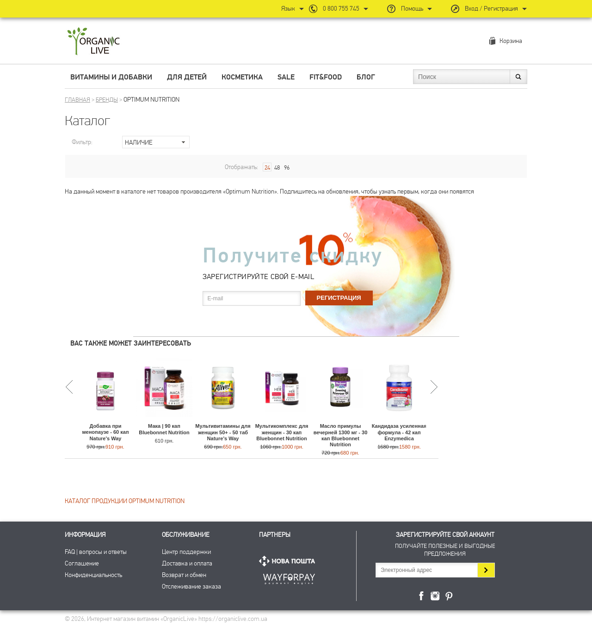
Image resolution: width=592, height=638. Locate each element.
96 (287, 167)
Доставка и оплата (187, 563)
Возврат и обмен (184, 575)
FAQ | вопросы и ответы (96, 552)
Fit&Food (325, 77)
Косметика (242, 77)
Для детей (187, 77)
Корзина (511, 41)
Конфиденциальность (93, 575)
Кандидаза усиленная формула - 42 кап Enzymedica (399, 432)
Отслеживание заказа (191, 586)
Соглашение (82, 563)
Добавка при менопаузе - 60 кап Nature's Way (105, 432)
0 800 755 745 (341, 8)
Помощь (412, 8)
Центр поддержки (186, 552)
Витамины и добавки (111, 77)
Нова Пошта (289, 561)
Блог (366, 77)
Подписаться (485, 570)
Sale (286, 77)
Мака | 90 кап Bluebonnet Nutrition (164, 429)
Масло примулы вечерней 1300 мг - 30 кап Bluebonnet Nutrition (341, 435)
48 (277, 167)
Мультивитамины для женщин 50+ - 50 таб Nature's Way (222, 432)
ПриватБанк (289, 577)
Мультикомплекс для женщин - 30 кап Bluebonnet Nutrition (281, 432)
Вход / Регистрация (491, 8)
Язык (288, 8)
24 (267, 167)
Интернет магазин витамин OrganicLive (94, 41)
